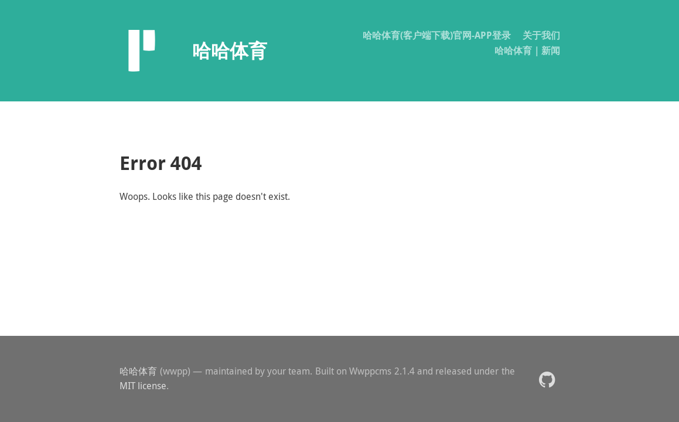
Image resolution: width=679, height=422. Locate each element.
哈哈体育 (139, 371)
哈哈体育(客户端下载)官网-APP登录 (437, 35)
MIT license (143, 385)
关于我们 (541, 35)
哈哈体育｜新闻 (527, 50)
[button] (547, 379)
